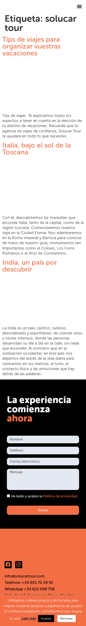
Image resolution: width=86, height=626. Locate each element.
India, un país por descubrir (29, 265)
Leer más (29, 618)
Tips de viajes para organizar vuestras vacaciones (31, 46)
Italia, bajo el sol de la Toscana (36, 148)
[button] (79, 6)
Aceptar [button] (46, 618)
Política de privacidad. (60, 496)
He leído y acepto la (44, 496)
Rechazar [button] (66, 618)
